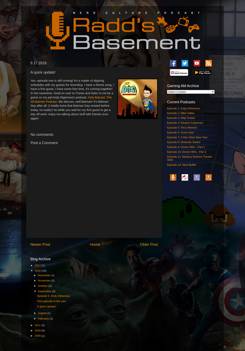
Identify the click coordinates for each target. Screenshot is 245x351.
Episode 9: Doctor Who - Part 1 (186, 147)
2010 (38, 330)
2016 (38, 270)
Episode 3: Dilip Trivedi (181, 117)
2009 (38, 335)
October (43, 285)
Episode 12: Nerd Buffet (181, 164)
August (42, 313)
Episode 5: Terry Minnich (182, 127)
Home (95, 244)
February (44, 318)
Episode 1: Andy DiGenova (53, 295)
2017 (38, 265)
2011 (38, 325)
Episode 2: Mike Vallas (181, 113)
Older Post (149, 244)
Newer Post (40, 244)
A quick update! (46, 306)
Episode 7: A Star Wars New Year (187, 137)
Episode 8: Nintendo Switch (183, 142)
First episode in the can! (51, 301)
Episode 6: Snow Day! (180, 132)
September (45, 291)
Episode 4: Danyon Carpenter (185, 122)
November (44, 280)
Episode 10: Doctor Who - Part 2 (186, 151)
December (44, 275)
